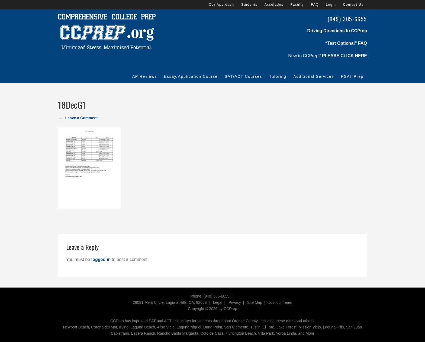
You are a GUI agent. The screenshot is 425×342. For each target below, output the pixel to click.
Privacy (234, 302)
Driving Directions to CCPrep (337, 30)
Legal (217, 302)
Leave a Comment (81, 118)
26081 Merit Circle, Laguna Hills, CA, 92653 (170, 302)
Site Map (254, 302)
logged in (101, 259)
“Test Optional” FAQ (346, 43)
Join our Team (280, 302)
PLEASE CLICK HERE (344, 55)
